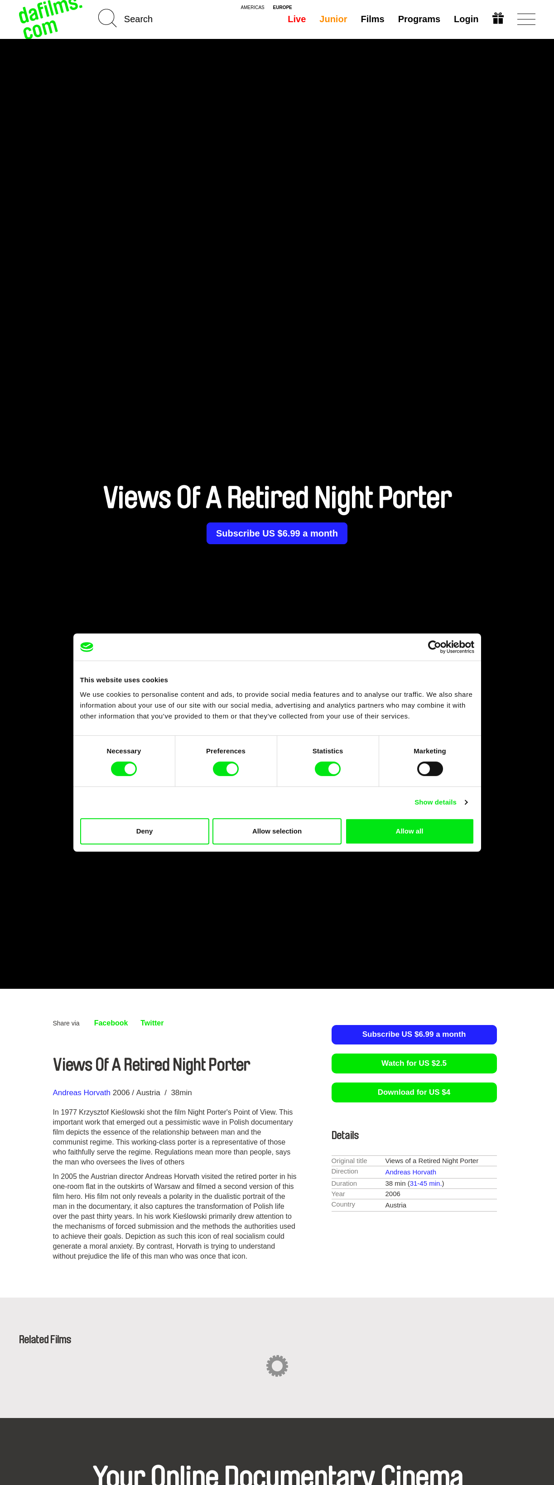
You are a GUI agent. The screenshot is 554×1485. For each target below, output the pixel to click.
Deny (144, 831)
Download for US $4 (414, 1092)
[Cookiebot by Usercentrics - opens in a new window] (434, 647)
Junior (333, 19)
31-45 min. (426, 1183)
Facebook (111, 1023)
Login (466, 19)
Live (297, 19)
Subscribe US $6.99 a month (277, 533)
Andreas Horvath (82, 1092)
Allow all (410, 831)
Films (372, 19)
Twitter (152, 1023)
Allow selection (277, 831)
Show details (435, 802)
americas (253, 7)
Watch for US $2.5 (414, 1063)
